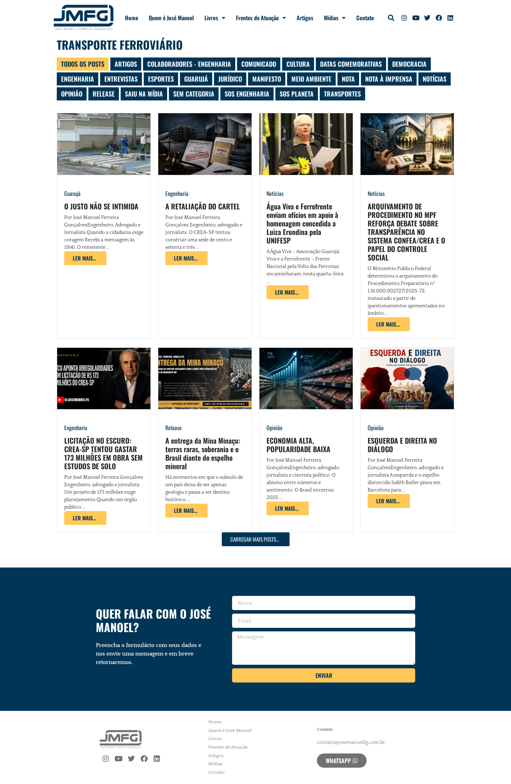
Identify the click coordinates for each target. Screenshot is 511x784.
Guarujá (72, 193)
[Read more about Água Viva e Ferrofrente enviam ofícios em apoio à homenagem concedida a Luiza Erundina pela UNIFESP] (288, 292)
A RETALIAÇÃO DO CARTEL (202, 206)
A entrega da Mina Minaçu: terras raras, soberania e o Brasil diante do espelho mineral (202, 453)
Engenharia (176, 193)
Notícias (275, 193)
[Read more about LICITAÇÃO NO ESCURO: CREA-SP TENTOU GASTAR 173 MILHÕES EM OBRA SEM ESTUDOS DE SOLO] (85, 518)
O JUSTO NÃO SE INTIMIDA (101, 206)
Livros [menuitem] (214, 738)
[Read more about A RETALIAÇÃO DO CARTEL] (186, 258)
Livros (214, 18)
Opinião (274, 427)
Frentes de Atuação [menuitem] (228, 747)
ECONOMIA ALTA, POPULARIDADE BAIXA (299, 444)
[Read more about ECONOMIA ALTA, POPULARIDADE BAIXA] (288, 508)
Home (131, 17)
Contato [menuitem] (216, 772)
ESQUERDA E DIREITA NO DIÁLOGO (402, 444)
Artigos (305, 17)
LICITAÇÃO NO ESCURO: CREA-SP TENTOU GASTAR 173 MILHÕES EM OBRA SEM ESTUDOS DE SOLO (103, 453)
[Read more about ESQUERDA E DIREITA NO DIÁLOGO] (389, 501)
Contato (365, 17)
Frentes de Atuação (261, 18)
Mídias (335, 18)
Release (173, 427)
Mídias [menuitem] (215, 763)
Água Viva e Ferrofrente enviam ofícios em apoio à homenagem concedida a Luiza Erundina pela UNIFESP (302, 223)
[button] (391, 18)
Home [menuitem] (214, 721)
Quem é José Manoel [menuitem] (230, 730)
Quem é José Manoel (171, 17)
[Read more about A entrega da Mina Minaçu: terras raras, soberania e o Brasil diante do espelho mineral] (186, 510)
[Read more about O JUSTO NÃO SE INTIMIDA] (85, 258)
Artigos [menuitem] (216, 755)
